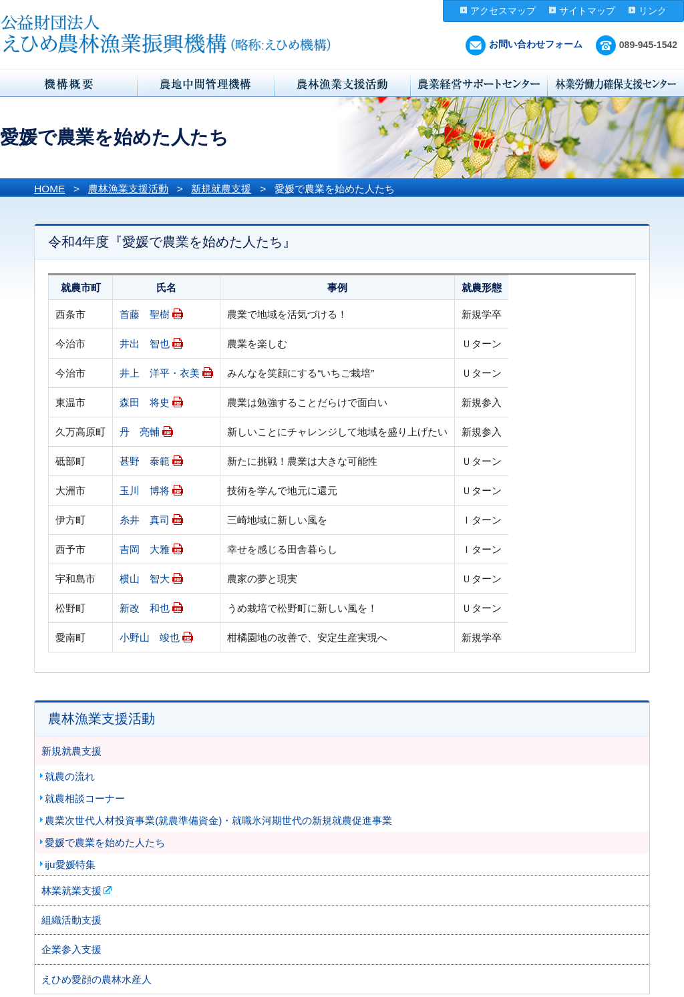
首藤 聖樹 (145, 314)
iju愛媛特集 (70, 864)
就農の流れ (70, 776)
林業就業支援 (71, 890)
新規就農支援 (221, 188)
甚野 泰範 (145, 461)
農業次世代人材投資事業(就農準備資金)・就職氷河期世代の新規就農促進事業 (218, 820)
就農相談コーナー (85, 798)
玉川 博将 (145, 490)
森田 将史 (145, 402)
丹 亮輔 (140, 431)
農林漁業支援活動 (128, 188)
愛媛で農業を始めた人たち (105, 842)
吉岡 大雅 (145, 549)
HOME (49, 188)
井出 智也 (145, 343)
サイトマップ (587, 10)
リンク (653, 10)
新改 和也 (145, 608)
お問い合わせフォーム (524, 44)
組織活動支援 (71, 920)
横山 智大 (145, 578)
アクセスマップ (503, 10)
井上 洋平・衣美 (160, 373)
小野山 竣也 (150, 637)
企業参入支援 (71, 949)
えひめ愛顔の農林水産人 (96, 979)
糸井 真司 (145, 520)
